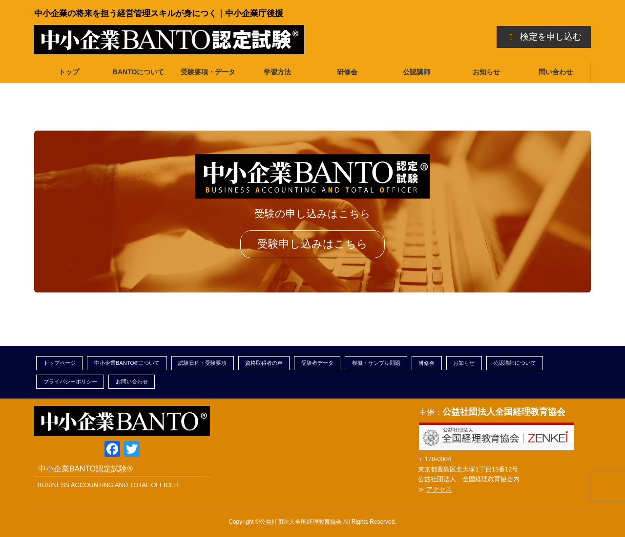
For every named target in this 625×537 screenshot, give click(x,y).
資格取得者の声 (264, 363)
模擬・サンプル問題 (376, 363)
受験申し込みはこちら (312, 244)
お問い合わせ (132, 381)
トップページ (59, 363)
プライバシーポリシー (70, 381)
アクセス (439, 489)
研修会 (426, 363)
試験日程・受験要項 (202, 363)
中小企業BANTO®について (127, 363)
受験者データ (317, 363)
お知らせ (464, 363)
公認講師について (514, 363)
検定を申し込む (544, 37)
